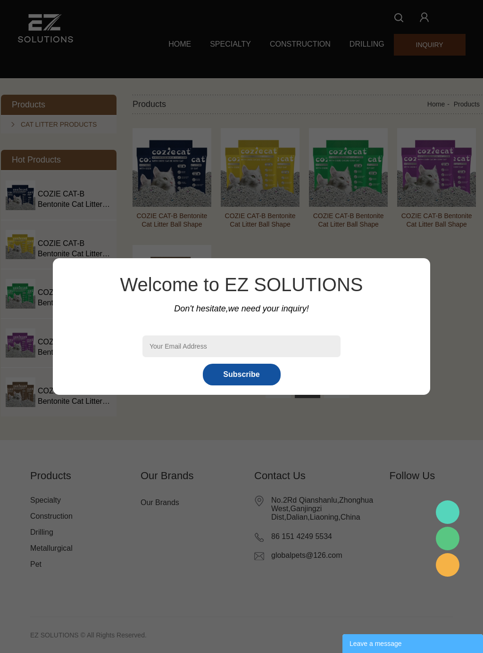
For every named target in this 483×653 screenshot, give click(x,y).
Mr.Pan (447, 512)
